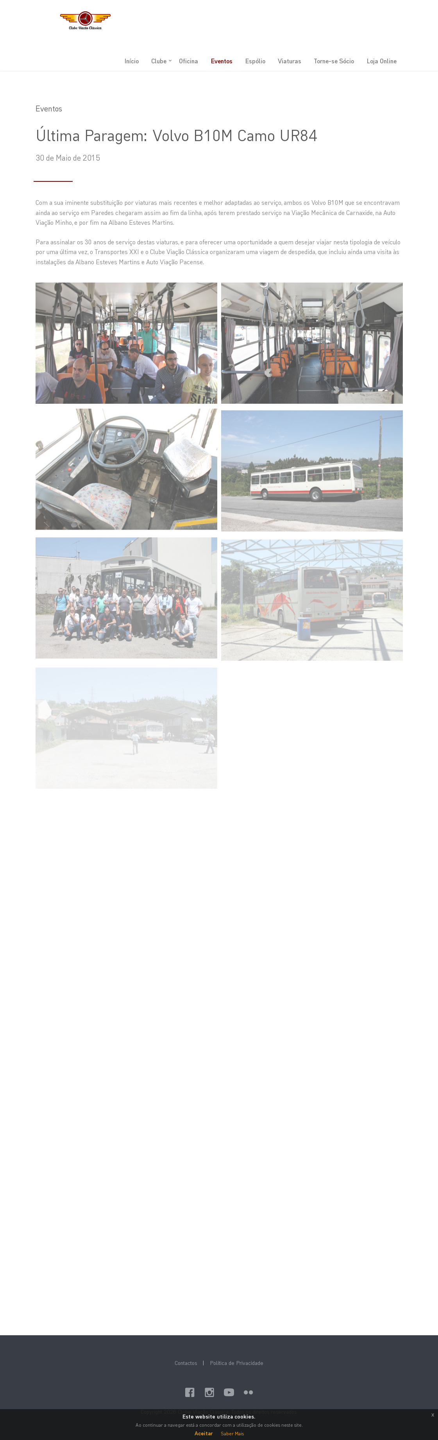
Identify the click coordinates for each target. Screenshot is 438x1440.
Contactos (186, 1362)
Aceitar (204, 1433)
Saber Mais (232, 1433)
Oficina (188, 60)
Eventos (221, 60)
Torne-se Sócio (334, 60)
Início (131, 60)
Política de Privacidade (236, 1362)
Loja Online (381, 60)
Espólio (255, 60)
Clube (158, 60)
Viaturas (289, 60)
